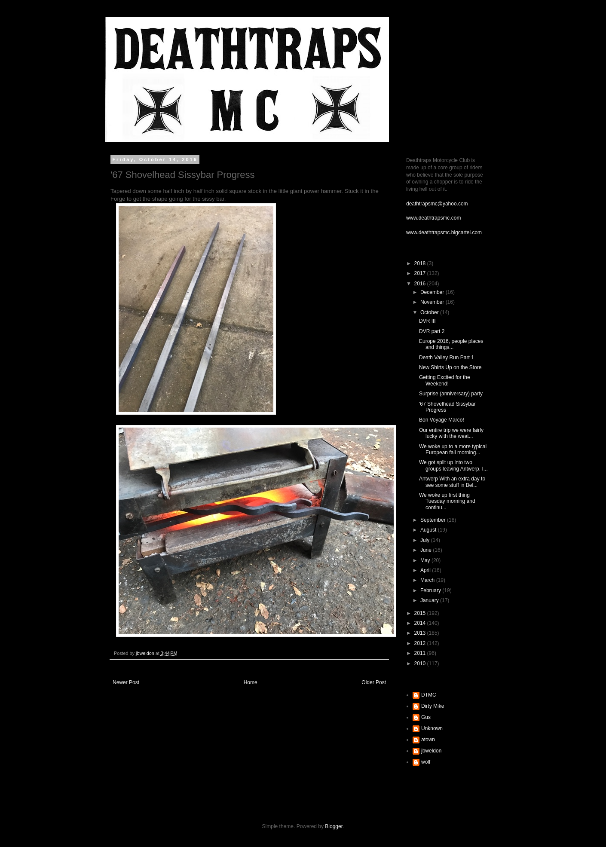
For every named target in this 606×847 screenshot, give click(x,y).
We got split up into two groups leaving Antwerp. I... (453, 465)
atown (428, 740)
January (430, 600)
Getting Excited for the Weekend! (444, 380)
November (433, 302)
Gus (426, 717)
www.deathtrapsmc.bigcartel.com (444, 232)
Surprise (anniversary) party (451, 394)
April (426, 570)
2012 (420, 643)
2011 (420, 653)
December (433, 292)
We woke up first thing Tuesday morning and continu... (447, 501)
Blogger (334, 826)
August (429, 530)
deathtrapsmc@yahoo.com (437, 204)
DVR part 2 (431, 331)
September (433, 520)
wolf (425, 762)
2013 (420, 633)
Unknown (432, 728)
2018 (420, 263)
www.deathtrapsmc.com (433, 218)
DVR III (427, 321)
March (428, 580)
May (426, 560)
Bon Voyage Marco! (441, 420)
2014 (420, 623)
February (431, 590)
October (430, 312)
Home (250, 682)
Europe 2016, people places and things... (451, 344)
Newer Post (126, 682)
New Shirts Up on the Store (450, 367)
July (425, 540)
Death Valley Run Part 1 (446, 358)
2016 (420, 284)
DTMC (428, 695)
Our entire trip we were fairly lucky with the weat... (451, 433)
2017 (420, 273)
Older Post (373, 682)
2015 (420, 613)
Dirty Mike (432, 706)
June (426, 550)
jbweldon (431, 751)
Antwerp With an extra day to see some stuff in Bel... (452, 482)
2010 (420, 663)
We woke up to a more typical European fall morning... (453, 449)
